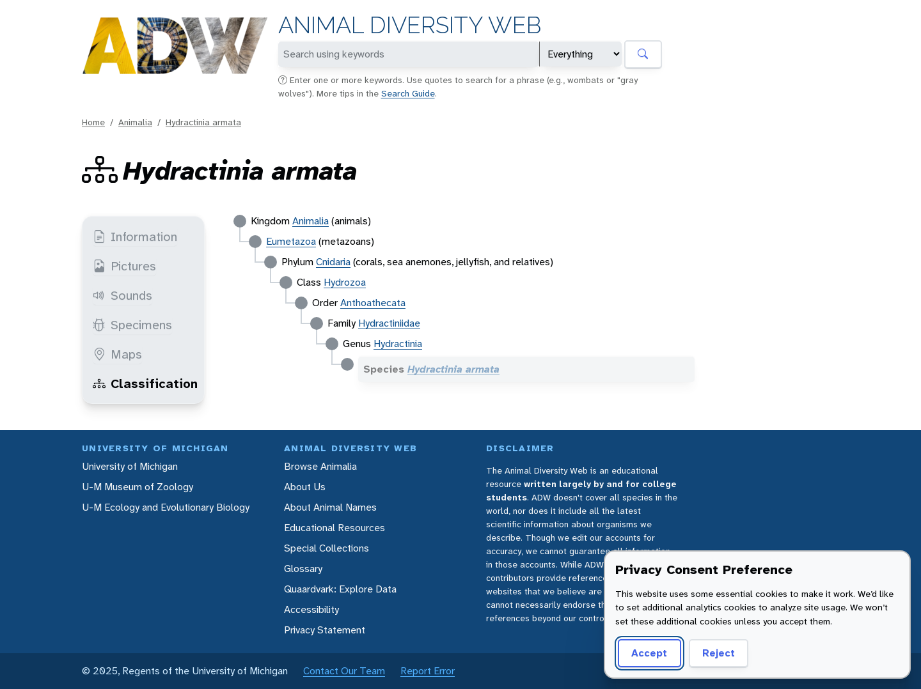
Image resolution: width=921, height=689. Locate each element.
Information (135, 236)
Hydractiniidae (389, 323)
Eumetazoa (291, 241)
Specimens (132, 324)
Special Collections (326, 548)
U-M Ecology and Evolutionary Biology (165, 507)
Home (93, 122)
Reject (718, 653)
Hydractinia (398, 343)
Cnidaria (333, 261)
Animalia (135, 122)
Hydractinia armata (203, 122)
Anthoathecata (372, 302)
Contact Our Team (344, 670)
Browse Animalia (320, 466)
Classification (145, 383)
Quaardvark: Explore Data (340, 589)
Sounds (122, 295)
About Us (305, 486)
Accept (649, 653)
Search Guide (408, 93)
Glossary (303, 568)
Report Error (427, 670)
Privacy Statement (324, 630)
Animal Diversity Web (409, 25)
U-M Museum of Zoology (137, 486)
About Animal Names (330, 507)
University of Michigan (130, 466)
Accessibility (311, 609)
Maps (117, 354)
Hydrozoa (345, 282)
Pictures (124, 265)
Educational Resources (334, 527)
